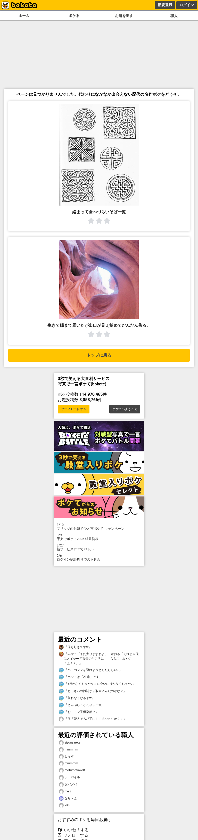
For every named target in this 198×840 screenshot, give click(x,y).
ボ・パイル (69, 777)
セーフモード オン (73, 409)
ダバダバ (68, 784)
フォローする (73, 835)
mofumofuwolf (72, 770)
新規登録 (165, 5)
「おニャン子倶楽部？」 (78, 712)
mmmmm (68, 749)
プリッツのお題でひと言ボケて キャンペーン (99, 526)
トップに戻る (99, 355)
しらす (66, 756)
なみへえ (68, 798)
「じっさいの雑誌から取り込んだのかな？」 (92, 691)
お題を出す (124, 16)
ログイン (186, 5)
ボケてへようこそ (124, 409)
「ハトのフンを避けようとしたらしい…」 (90, 670)
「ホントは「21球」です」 (80, 677)
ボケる (74, 16)
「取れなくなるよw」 (77, 698)
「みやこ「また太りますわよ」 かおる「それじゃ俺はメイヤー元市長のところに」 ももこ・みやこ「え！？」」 (99, 658)
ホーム (24, 16)
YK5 (64, 805)
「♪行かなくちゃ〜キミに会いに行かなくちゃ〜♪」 (97, 684)
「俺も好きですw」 (75, 647)
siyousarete (69, 742)
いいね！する (73, 829)
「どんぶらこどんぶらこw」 (81, 705)
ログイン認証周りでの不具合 (99, 557)
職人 (174, 16)
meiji (65, 791)
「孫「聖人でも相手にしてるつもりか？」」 (92, 719)
